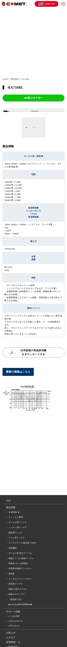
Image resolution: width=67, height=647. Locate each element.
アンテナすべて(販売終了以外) (22, 543)
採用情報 (10, 642)
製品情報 (14, 79)
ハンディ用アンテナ (17, 527)
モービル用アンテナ (17, 522)
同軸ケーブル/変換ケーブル (20, 558)
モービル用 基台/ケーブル (20, 553)
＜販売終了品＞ (15, 599)
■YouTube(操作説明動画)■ (20, 604)
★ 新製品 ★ (14, 512)
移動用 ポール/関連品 (18, 563)
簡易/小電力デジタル (17, 589)
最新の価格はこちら (18, 371)
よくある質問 (14, 616)
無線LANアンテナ (16, 594)
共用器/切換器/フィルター (20, 568)
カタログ (10, 637)
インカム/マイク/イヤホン (20, 579)
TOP (8, 500)
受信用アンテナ (15, 584)
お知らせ (10, 632)
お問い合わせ (14, 626)
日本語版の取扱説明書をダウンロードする (34, 352)
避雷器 (11, 574)
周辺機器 (12, 548)
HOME (5, 79)
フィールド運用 (15, 517)
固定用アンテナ (15, 533)
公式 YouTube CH (15, 621)
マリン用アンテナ (16, 538)
